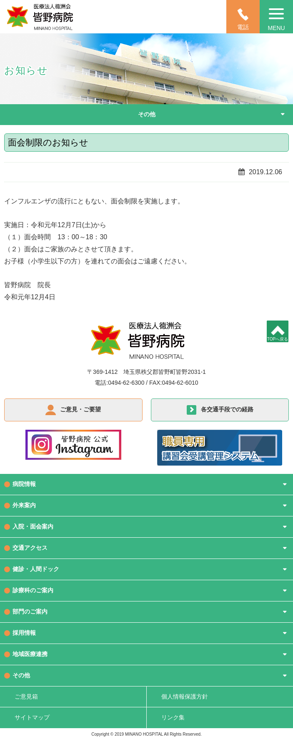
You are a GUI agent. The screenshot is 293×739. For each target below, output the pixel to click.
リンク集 (173, 717)
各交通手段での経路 (227, 409)
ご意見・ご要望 (80, 409)
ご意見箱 (26, 696)
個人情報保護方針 (184, 696)
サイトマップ (32, 717)
